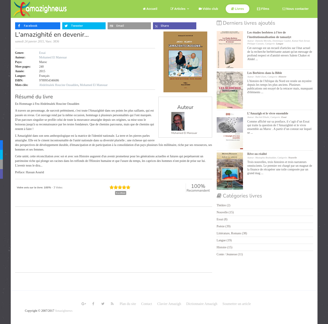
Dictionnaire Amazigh (201, 304)
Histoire (282, 76)
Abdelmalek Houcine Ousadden (58, 85)
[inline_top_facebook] (37, 25)
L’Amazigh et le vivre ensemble (267, 113)
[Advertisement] (113, 241)
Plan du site (128, 304)
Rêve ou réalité (257, 154)
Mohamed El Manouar (184, 133)
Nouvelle (292, 157)
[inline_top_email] (129, 25)
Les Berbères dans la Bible (264, 73)
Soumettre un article (236, 304)
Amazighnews (64, 310)
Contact (146, 304)
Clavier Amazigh (169, 304)
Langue (279, 43)
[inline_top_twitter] (84, 25)
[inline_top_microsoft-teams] (175, 25)
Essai (42, 52)
